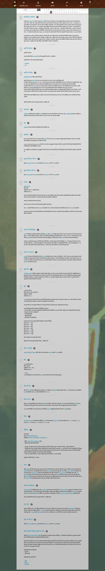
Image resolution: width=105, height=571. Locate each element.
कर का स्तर (28, 163)
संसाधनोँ (25, 256)
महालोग (52, 4)
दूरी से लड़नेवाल (30, 441)
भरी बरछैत (27, 63)
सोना (47, 163)
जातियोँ (33, 80)
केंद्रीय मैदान (39, 512)
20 (90, 2)
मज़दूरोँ (36, 163)
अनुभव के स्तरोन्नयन (64, 493)
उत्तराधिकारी (68, 113)
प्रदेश (26, 261)
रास (62, 403)
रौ (50, 56)
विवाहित (35, 493)
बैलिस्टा (26, 562)
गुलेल (26, 560)
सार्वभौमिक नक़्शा (24, 4)
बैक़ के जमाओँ (56, 420)
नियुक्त (33, 352)
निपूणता (25, 420)
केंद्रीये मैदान (70, 508)
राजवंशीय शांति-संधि (64, 489)
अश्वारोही (35, 56)
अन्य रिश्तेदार (44, 489)
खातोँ (55, 138)
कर (57, 352)
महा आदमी (28, 478)
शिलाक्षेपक (27, 564)
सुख (55, 163)
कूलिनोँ (25, 471)
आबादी (25, 352)
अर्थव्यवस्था (38, 4)
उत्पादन (50, 352)
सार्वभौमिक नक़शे (27, 273)
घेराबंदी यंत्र (36, 441)
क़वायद (30, 437)
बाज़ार (25, 234)
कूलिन (63, 471)
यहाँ (43, 102)
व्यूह (25, 65)
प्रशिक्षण (71, 493)
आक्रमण (31, 21)
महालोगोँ (28, 469)
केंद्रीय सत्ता (43, 437)
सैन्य (67, 4)
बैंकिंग (54, 390)
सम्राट (41, 113)
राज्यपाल (31, 420)
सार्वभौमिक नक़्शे (27, 77)
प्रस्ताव (46, 234)
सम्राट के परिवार (70, 471)
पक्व (28, 493)
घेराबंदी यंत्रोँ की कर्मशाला (32, 436)
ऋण (42, 375)
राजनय (81, 4)
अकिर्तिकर (26, 113)
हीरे (43, 510)
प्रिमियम (42, 21)
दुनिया (45, 138)
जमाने (30, 390)
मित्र (50, 277)
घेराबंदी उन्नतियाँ (36, 437)
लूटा (64, 409)
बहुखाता (25, 127)
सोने (27, 390)
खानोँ (30, 352)
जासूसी (34, 86)
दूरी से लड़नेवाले (31, 535)
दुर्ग (76, 86)
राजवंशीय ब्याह (34, 472)
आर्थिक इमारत (27, 186)
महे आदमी (50, 471)
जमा (25, 392)
